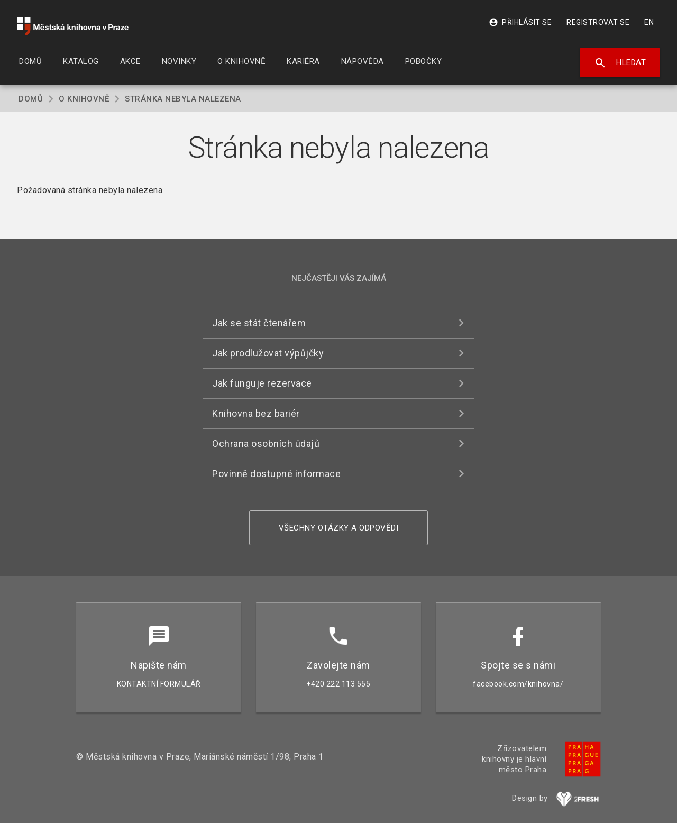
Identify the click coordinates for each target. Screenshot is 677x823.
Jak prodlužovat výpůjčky (268, 353)
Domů (31, 99)
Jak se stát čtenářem (259, 322)
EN (649, 22)
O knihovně (84, 99)
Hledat (620, 63)
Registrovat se (597, 22)
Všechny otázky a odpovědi (339, 528)
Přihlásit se (520, 22)
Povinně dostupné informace (276, 473)
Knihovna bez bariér (256, 413)
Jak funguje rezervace (262, 383)
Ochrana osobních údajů (265, 443)
